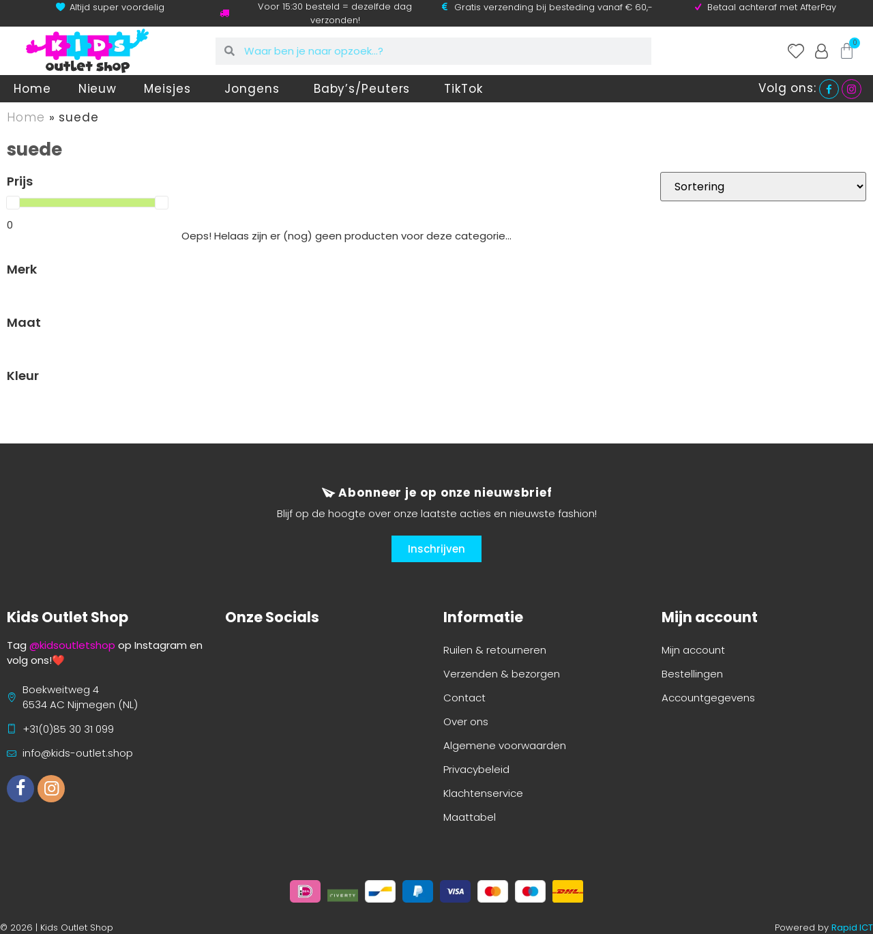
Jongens (255, 89)
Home (32, 89)
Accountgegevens (708, 697)
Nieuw (97, 89)
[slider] (13, 202)
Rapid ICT (852, 927)
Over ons (465, 721)
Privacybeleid (476, 769)
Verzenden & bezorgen (501, 674)
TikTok (463, 89)
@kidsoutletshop (72, 645)
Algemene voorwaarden (504, 745)
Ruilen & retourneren (494, 650)
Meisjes (170, 89)
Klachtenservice (483, 793)
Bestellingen (692, 674)
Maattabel (469, 817)
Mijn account (693, 650)
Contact (464, 697)
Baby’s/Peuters (365, 89)
